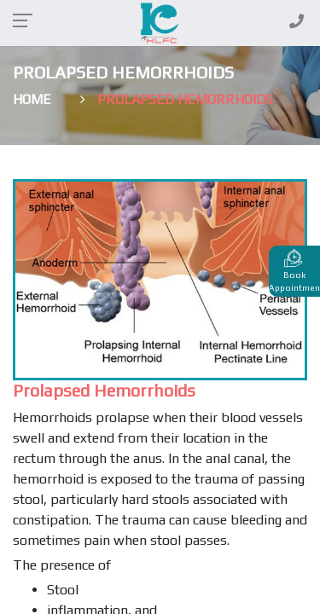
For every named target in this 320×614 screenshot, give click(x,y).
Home (32, 99)
